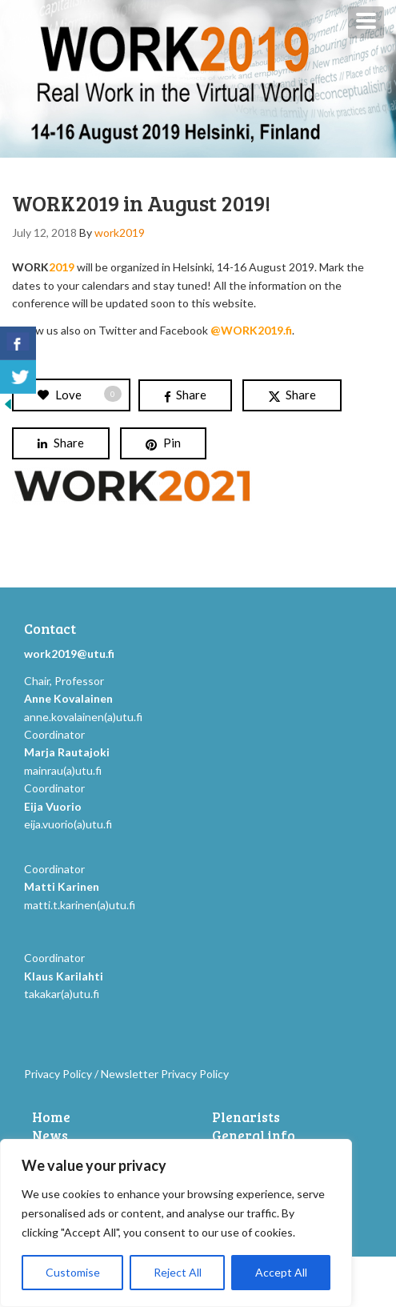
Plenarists (246, 1117)
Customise (73, 1272)
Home (51, 1117)
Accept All (281, 1272)
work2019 (119, 232)
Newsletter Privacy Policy (165, 1073)
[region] (176, 1223)
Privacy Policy (58, 1073)
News (50, 1136)
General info (253, 1136)
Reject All (178, 1272)
